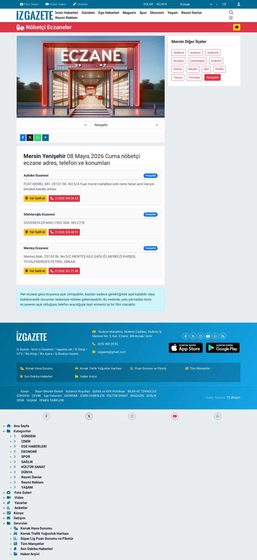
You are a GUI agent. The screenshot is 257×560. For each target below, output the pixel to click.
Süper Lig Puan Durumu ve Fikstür (43, 539)
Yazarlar (80, 4)
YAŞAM (32, 400)
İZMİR (22, 441)
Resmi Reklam (66, 18)
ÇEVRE (36, 396)
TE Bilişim (233, 397)
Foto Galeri (29, 4)
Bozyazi (178, 61)
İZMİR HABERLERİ (92, 396)
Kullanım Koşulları (78, 391)
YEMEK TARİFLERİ (51, 400)
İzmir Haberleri (66, 13)
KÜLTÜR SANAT (117, 396)
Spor (143, 13)
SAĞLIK (151, 396)
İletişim (16, 518)
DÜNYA (23, 472)
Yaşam (172, 13)
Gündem (88, 13)
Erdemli (216, 61)
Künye (23, 391)
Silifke (219, 69)
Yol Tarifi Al (35, 198)
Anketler (17, 508)
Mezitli (192, 69)
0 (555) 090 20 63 (64, 198)
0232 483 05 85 (108, 344)
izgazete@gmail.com (112, 352)
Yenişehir (212, 77)
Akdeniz (178, 52)
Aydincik (213, 52)
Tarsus (178, 77)
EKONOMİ (71, 396)
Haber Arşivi (86, 376)
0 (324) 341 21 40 (64, 271)
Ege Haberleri (108, 13)
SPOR (20, 400)
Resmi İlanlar (191, 13)
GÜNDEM (23, 396)
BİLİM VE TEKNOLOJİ (142, 391)
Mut (206, 69)
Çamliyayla (197, 61)
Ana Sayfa (18, 426)
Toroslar (194, 77)
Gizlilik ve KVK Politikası (108, 391)
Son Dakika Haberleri (36, 376)
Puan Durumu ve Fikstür (148, 368)
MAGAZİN (137, 396)
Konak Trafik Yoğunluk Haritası (98, 368)
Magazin (129, 13)
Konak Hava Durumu (36, 368)
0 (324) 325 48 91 (64, 232)
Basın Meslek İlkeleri (49, 391)
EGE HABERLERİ (30, 446)
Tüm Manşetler (197, 368)
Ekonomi (157, 13)
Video (15, 498)
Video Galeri (56, 4)
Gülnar (177, 69)
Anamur (195, 52)
